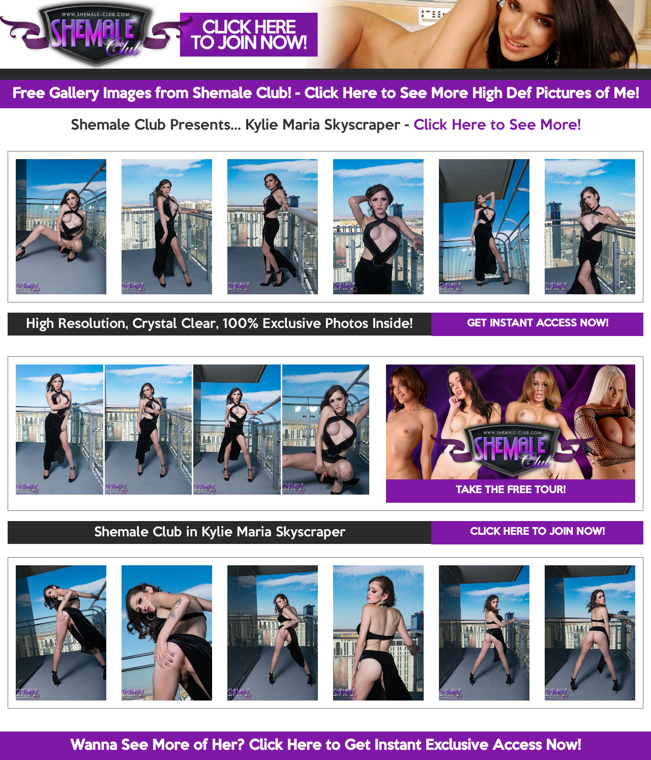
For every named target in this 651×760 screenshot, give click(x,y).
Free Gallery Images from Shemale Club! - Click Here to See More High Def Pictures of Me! (325, 94)
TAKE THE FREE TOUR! (511, 490)
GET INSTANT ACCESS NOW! (537, 323)
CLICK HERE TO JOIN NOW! (537, 532)
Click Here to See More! (497, 125)
